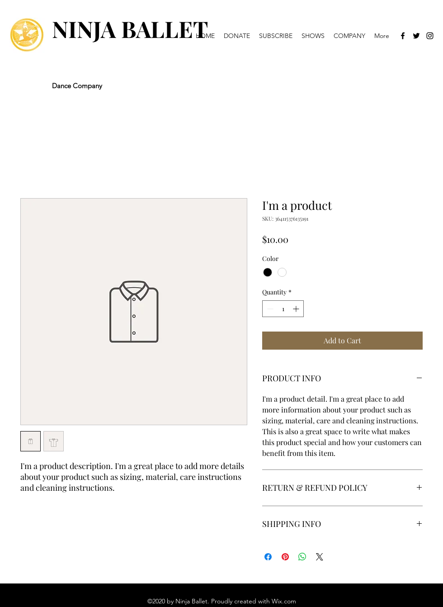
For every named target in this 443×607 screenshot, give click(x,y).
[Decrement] (269, 309)
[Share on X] (319, 556)
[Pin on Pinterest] (285, 556)
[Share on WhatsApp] (302, 556)
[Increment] (296, 309)
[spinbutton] (283, 309)
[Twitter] (416, 35)
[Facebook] (402, 35)
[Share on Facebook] (268, 556)
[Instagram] (429, 35)
